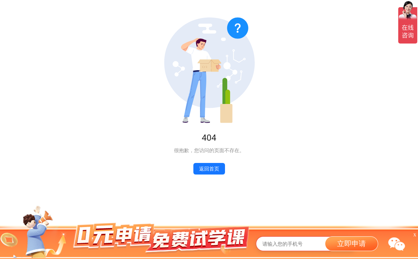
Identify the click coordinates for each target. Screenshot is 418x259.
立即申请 (351, 243)
